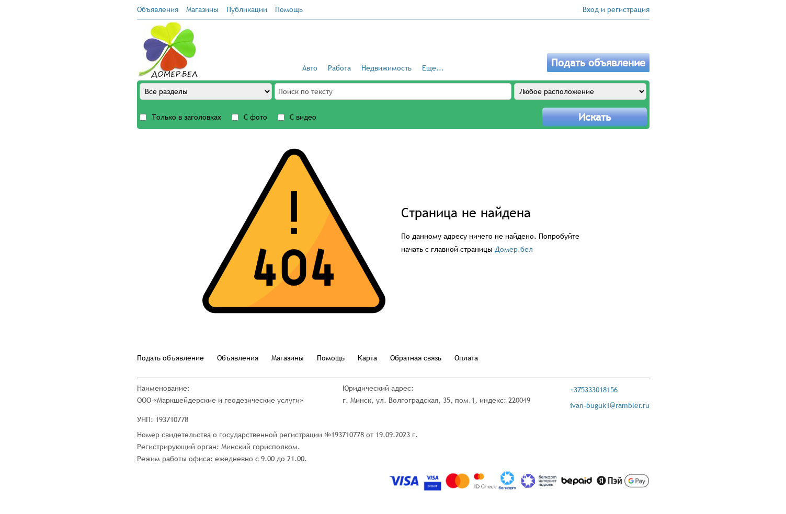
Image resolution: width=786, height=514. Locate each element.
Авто (309, 68)
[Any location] (580, 91)
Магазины (202, 9)
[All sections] (206, 91)
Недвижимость (386, 68)
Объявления (157, 9)
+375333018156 (594, 389)
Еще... (433, 68)
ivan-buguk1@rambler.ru (610, 405)
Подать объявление (598, 62)
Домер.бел (514, 249)
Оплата (466, 358)
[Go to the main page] (168, 50)
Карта (367, 358)
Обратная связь (415, 358)
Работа (339, 68)
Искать (594, 117)
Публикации (246, 9)
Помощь (289, 9)
